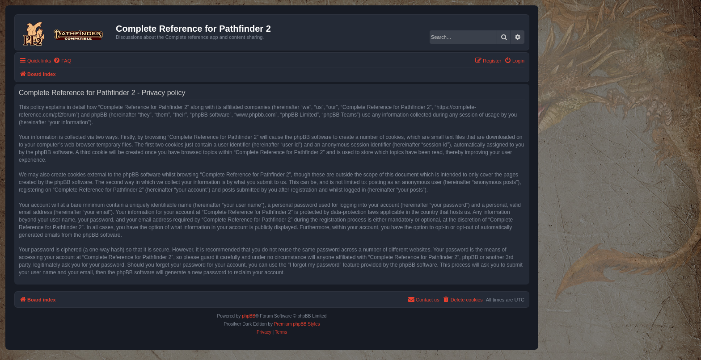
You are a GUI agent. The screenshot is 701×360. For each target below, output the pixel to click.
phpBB (248, 316)
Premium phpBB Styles (297, 324)
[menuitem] (62, 60)
